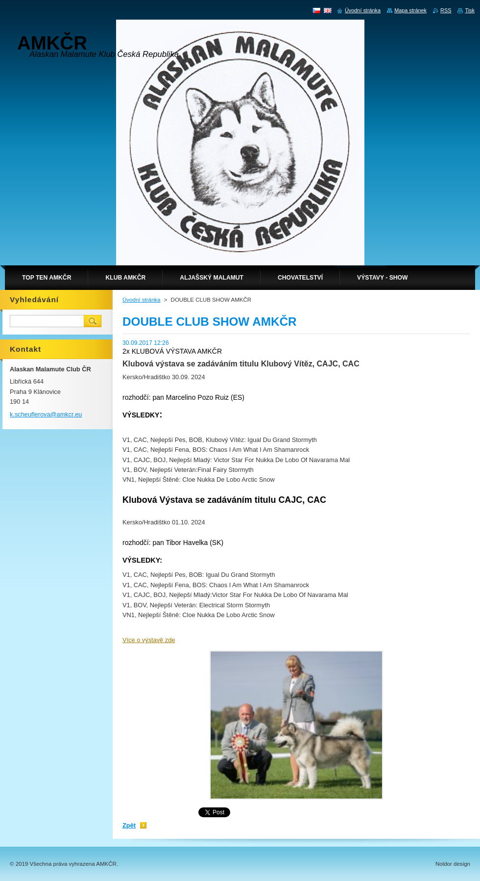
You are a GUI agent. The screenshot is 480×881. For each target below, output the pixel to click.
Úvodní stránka (141, 300)
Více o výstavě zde (148, 640)
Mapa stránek (410, 10)
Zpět (129, 825)
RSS (445, 10)
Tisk (470, 10)
